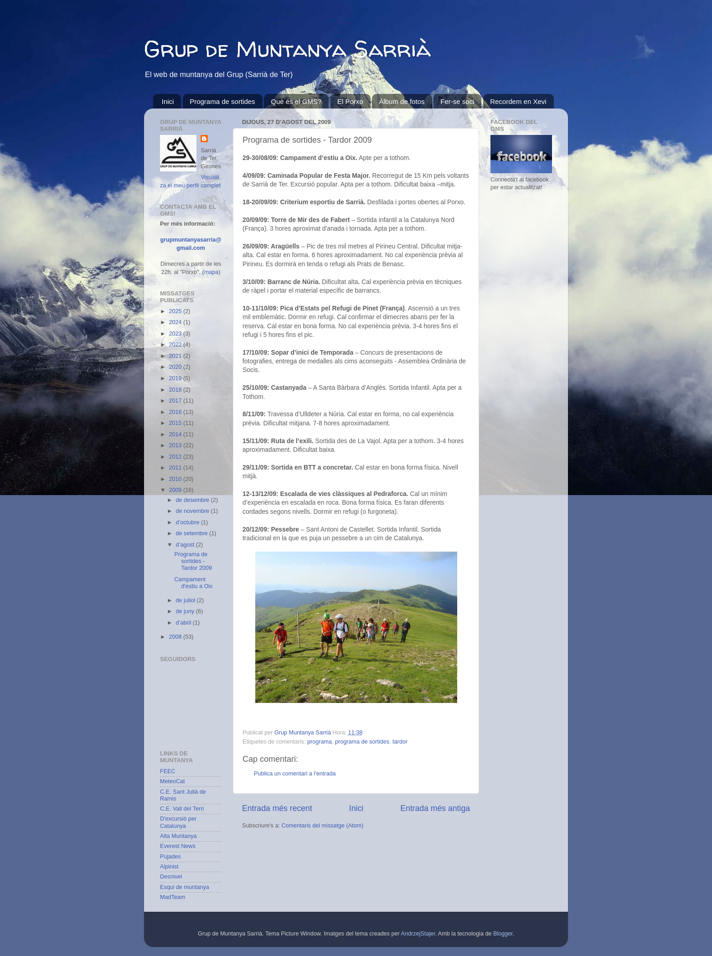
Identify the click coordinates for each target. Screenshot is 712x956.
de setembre (193, 533)
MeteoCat (172, 781)
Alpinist (169, 866)
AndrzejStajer (418, 933)
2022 (176, 344)
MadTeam (172, 897)
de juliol (186, 600)
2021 (176, 356)
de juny (186, 611)
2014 (176, 434)
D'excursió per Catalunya (178, 822)
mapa (211, 272)
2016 (176, 412)
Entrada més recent (277, 808)
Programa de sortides (222, 101)
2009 (176, 490)
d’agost (186, 545)
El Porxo (350, 101)
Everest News (178, 846)
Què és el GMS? (296, 101)
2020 (176, 367)
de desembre (193, 500)
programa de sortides (362, 742)
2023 (176, 334)
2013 (176, 445)
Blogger (503, 933)
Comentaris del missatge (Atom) (322, 825)
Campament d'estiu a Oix (193, 582)
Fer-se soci (457, 101)
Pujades (170, 856)
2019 (176, 378)
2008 (176, 637)
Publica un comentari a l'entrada (295, 773)
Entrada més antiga (435, 808)
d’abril (184, 623)
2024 (176, 322)
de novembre (193, 511)
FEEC (167, 771)
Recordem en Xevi (518, 101)
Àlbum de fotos (401, 101)
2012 (176, 457)
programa (319, 742)
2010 (176, 479)
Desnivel (171, 876)
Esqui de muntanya (184, 887)
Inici (168, 101)
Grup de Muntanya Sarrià (287, 48)
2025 (176, 311)
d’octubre (188, 522)
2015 (176, 423)
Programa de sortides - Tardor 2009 (193, 561)
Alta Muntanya (178, 836)
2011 (176, 468)
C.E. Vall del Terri (182, 809)
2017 (176, 401)
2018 (176, 390)
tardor (400, 742)
